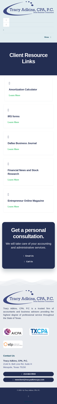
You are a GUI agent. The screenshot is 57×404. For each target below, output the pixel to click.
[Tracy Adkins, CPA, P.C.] (28, 2)
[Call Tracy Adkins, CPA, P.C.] (28, 261)
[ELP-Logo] (13, 341)
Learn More (14, 95)
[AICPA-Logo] (13, 329)
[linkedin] (3, 30)
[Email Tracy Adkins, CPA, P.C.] (28, 256)
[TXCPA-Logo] (39, 329)
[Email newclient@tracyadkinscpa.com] (28, 380)
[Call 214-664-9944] (28, 374)
